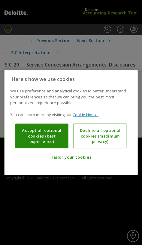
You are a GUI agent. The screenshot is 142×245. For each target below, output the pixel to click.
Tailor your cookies (71, 157)
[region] (71, 122)
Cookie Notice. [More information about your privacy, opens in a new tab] (85, 114)
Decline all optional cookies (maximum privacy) (100, 136)
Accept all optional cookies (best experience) (41, 136)
